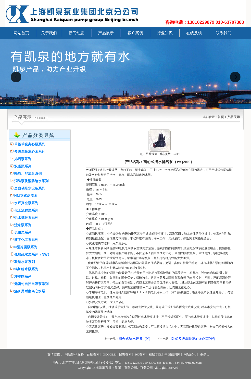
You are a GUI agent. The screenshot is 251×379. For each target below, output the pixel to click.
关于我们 (49, 33)
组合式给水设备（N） (135, 339)
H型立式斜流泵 (25, 196)
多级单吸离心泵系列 (29, 152)
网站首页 (21, 33)
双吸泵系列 (22, 166)
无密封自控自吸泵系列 (31, 284)
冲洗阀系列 (22, 276)
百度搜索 (93, 354)
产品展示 (106, 33)
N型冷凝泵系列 (25, 247)
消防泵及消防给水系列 (31, 181)
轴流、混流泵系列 (28, 174)
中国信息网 (172, 354)
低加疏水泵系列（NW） (32, 254)
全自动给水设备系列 (29, 188)
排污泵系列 (22, 159)
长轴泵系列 (22, 232)
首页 (221, 117)
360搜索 (140, 354)
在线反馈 (194, 33)
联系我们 (223, 33)
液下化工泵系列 (26, 240)
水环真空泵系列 (26, 203)
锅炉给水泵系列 (26, 269)
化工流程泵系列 (26, 210)
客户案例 (135, 33)
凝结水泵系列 (24, 262)
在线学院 (155, 354)
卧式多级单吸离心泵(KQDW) (193, 339)
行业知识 (165, 33)
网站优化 (190, 354)
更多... (204, 354)
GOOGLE (109, 354)
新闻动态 (76, 33)
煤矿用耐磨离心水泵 (29, 291)
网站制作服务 (74, 354)
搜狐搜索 (125, 354)
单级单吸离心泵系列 (29, 144)
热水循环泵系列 (26, 218)
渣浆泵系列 (22, 225)
